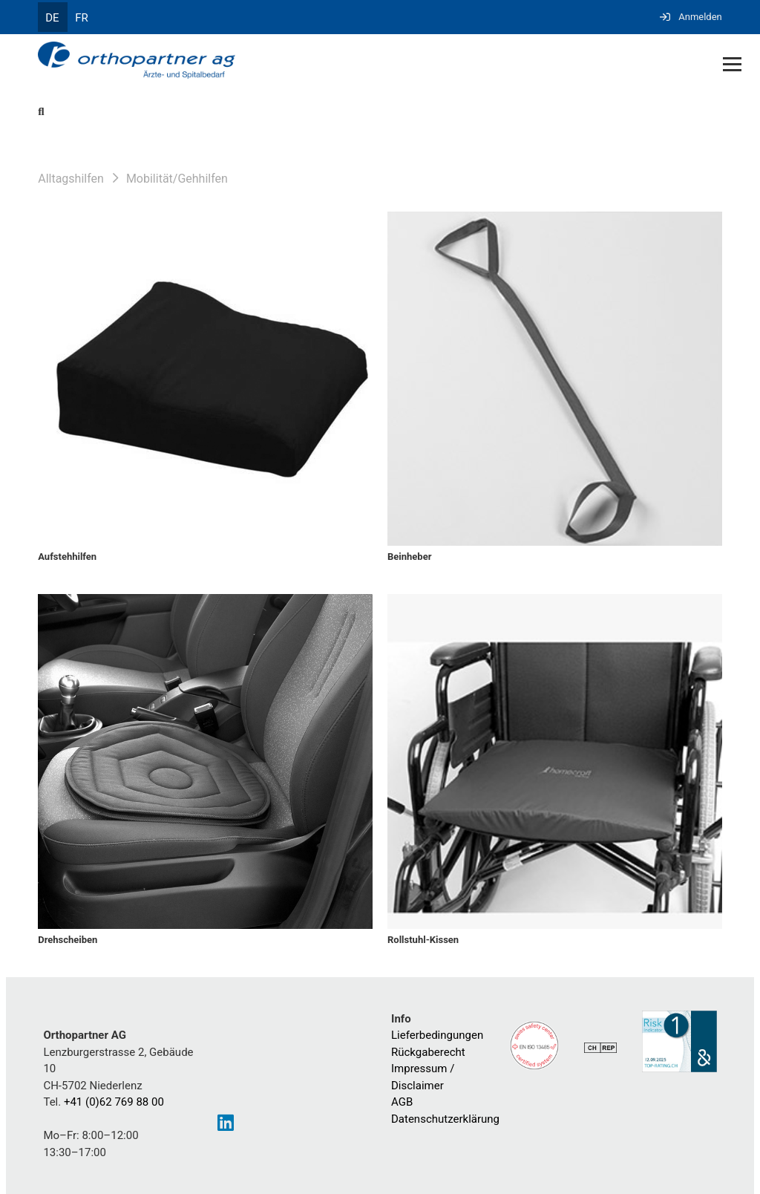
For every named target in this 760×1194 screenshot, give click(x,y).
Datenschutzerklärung (445, 1119)
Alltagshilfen (71, 179)
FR (81, 18)
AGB (402, 1102)
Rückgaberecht (428, 1052)
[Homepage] (311, 61)
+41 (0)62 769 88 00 (114, 1102)
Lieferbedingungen (437, 1035)
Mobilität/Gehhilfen (177, 179)
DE (52, 18)
